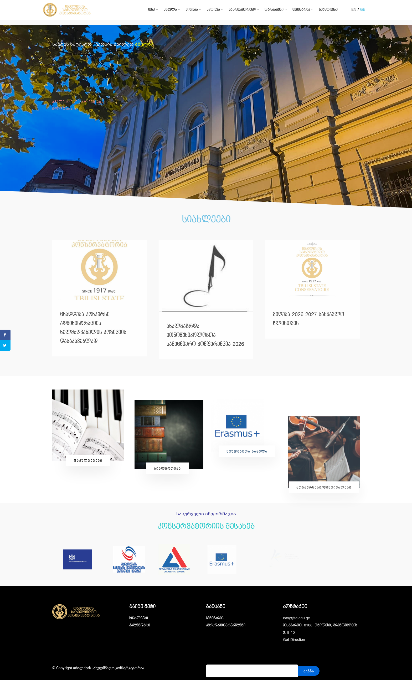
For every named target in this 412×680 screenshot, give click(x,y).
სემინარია (301, 10)
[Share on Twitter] (5, 345)
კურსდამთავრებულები (225, 625)
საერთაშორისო (242, 10)
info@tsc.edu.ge (296, 618)
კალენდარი (139, 625)
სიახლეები (328, 10)
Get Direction (294, 640)
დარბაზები (274, 10)
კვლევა (213, 10)
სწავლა (170, 10)
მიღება (192, 10)
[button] (88, 521)
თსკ (151, 10)
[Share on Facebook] (5, 335)
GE (362, 10)
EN (353, 10)
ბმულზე (144, 44)
